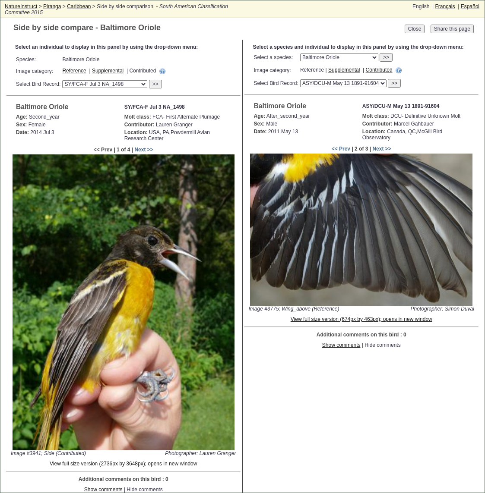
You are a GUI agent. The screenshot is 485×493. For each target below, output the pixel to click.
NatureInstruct (21, 6)
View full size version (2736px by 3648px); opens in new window (123, 464)
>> (155, 84)
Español (470, 6)
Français (445, 6)
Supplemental (108, 71)
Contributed (379, 70)
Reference (74, 71)
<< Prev (341, 149)
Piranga (52, 6)
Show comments (103, 490)
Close (415, 29)
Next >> (143, 150)
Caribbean (79, 6)
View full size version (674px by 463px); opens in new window (361, 319)
